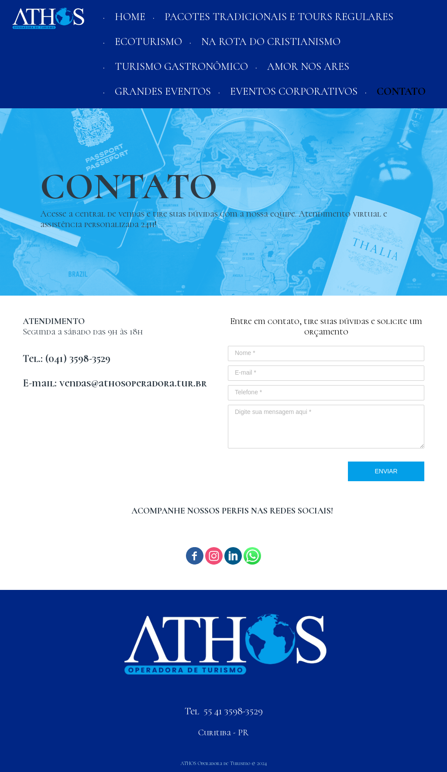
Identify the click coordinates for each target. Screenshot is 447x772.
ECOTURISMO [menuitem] (148, 41)
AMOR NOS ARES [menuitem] (308, 66)
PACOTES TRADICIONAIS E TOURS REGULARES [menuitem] (279, 16)
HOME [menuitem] (130, 16)
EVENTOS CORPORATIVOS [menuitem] (294, 91)
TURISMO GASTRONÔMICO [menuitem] (181, 66)
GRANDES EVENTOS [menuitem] (163, 91)
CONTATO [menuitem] (401, 91)
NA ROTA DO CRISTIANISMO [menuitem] (270, 41)
